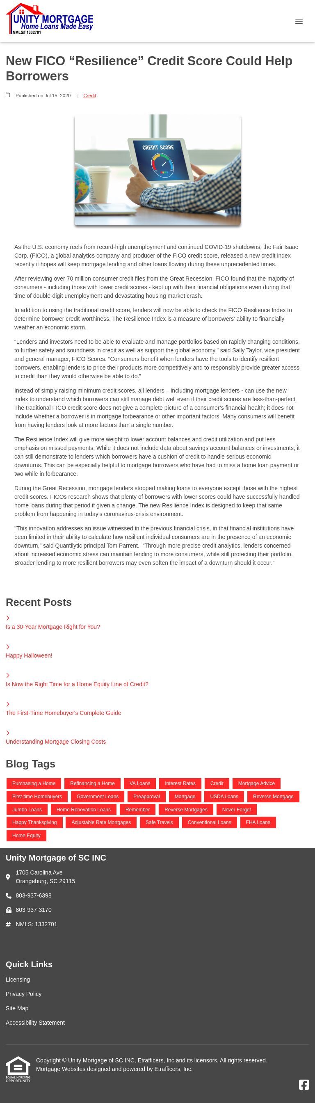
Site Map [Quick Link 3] (17, 1008)
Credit (89, 95)
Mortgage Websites (61, 1069)
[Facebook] (304, 1085)
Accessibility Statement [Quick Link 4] (35, 1022)
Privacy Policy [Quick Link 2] (23, 994)
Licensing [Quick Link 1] (18, 979)
